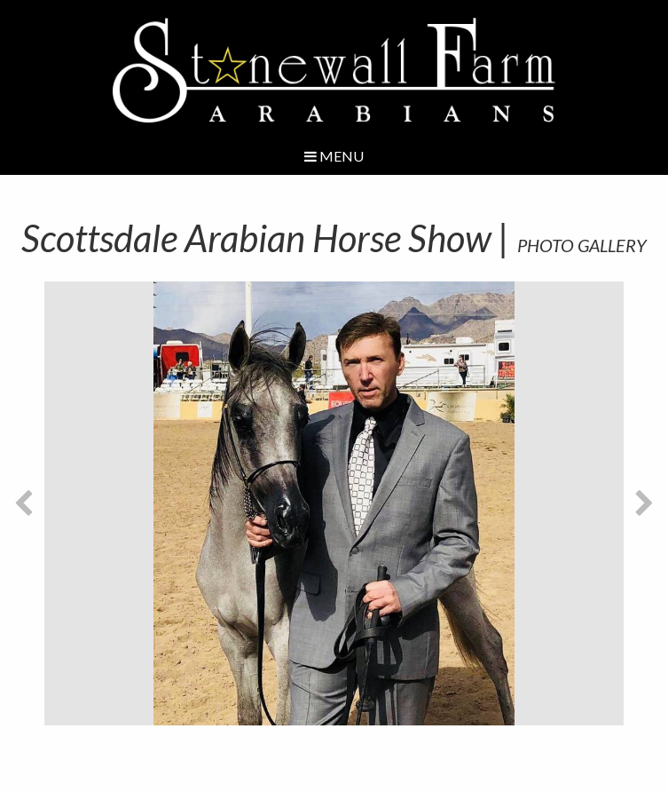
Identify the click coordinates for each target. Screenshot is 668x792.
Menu (334, 155)
